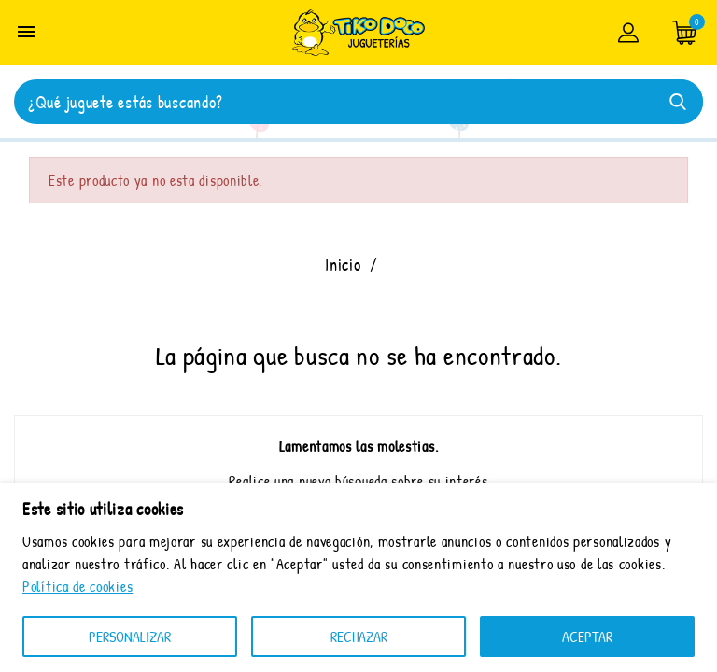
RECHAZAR (358, 636)
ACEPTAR (587, 636)
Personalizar (130, 636)
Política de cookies (77, 586)
